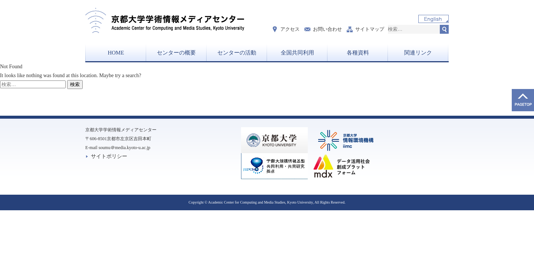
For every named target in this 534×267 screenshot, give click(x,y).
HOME (116, 53)
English (433, 19)
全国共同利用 (297, 53)
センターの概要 (176, 53)
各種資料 (358, 53)
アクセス (290, 29)
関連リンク (418, 53)
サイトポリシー (109, 156)
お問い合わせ (327, 29)
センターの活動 (236, 53)
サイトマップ (369, 29)
